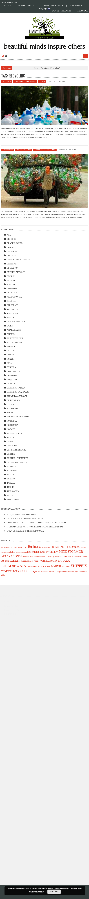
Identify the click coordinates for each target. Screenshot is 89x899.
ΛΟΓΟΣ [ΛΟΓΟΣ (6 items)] (47, 566)
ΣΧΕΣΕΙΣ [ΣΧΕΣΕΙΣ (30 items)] (26, 571)
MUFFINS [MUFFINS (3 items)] (26, 556)
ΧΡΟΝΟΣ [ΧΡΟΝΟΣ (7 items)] (53, 571)
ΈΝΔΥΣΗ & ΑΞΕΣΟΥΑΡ (17, 396)
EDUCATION (12, 268)
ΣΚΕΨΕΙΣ (11, 454)
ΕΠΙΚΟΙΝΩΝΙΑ (76, 6)
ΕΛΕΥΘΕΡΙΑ (82, 11)
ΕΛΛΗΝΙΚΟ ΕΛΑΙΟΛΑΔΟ (18, 392)
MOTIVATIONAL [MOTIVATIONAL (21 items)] (12, 556)
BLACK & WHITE (15, 243)
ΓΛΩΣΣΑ (10, 355)
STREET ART (12, 305)
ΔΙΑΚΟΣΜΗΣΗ (13, 371)
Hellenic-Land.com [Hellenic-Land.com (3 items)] (21, 552)
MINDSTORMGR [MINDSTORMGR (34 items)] (71, 551)
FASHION (11, 276)
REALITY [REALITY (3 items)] (44, 556)
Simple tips (11, 301)
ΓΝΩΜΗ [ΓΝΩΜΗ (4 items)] (30, 561)
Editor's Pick (8, 150)
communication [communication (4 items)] (45, 547)
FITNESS (11, 280)
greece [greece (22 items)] (75, 546)
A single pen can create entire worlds (21, 514)
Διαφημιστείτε (12, 379)
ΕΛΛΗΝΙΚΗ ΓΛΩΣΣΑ (16, 388)
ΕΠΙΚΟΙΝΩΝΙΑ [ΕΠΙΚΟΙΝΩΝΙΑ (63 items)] (13, 566)
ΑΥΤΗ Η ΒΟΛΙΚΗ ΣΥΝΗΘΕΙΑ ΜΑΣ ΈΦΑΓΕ (26, 518)
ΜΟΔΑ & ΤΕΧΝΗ (14, 433)
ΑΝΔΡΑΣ (11, 334)
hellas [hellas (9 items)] (12, 552)
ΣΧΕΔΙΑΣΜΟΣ (13, 470)
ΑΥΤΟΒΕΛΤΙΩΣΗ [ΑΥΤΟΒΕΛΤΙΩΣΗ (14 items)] (10, 560)
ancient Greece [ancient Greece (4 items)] (22, 547)
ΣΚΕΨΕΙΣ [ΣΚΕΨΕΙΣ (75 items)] (79, 566)
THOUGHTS (12, 309)
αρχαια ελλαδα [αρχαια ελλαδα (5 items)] (62, 572)
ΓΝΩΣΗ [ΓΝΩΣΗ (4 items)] (36, 561)
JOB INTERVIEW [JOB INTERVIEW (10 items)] (49, 552)
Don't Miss (11, 255)
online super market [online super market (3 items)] (35, 556)
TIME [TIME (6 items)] (64, 556)
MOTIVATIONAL (14, 297)
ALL (9, 235)
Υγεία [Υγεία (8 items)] (35, 571)
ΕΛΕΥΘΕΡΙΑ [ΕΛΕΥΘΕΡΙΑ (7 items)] (51, 561)
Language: (44, 9)
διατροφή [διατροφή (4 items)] (71, 572)
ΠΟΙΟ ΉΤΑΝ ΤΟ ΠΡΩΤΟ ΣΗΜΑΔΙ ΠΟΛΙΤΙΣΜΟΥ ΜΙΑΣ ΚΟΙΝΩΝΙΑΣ (36, 523)
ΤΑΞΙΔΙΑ (11, 483)
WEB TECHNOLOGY (16, 322)
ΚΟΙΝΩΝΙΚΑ (12, 425)
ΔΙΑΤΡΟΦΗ (12, 375)
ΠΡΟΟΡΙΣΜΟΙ (13, 446)
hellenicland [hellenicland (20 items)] (34, 551)
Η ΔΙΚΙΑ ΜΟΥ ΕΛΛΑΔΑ (53, 6)
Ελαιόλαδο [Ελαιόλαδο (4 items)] (30, 566)
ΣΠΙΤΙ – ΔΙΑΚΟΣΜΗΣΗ (17, 462)
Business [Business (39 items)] (34, 546)
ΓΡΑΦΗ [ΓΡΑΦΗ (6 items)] (43, 561)
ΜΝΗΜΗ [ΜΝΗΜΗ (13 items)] (56, 566)
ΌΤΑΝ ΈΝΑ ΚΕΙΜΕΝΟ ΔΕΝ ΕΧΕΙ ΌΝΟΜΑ (25, 531)
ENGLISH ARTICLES (16, 272)
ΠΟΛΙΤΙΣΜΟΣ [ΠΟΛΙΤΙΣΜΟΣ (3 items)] (65, 566)
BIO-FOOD (11, 239)
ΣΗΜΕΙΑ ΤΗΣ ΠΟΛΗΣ (16, 450)
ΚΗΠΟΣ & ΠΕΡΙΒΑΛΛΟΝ (18, 417)
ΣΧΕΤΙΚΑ (11, 479)
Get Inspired (12, 289)
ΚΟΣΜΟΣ (11, 429)
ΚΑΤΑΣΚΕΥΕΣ (13, 408)
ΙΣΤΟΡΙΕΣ (11, 404)
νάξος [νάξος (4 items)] (76, 572)
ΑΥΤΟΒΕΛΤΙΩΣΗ (14, 342)
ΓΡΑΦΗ (10, 363)
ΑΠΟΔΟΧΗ (54, 892)
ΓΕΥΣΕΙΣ (11, 351)
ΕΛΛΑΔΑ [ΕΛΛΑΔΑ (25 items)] (64, 560)
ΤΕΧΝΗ (10, 487)
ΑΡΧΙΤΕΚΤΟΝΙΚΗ (15, 338)
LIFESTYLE (12, 293)
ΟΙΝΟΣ (10, 441)
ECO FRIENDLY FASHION (18, 260)
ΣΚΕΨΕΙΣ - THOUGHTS (25, 81)
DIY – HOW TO (13, 251)
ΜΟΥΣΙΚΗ (11, 437)
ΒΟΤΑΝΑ (11, 346)
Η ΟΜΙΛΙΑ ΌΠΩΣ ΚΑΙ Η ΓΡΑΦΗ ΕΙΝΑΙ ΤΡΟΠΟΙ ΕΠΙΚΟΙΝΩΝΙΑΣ (35, 527)
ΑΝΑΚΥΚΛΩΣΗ (24, 150)
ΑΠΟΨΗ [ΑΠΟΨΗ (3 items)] (84, 556)
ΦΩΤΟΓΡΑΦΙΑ (13, 499)
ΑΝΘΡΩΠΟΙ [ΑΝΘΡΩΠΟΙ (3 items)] (77, 556)
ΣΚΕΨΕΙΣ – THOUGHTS (61, 11)
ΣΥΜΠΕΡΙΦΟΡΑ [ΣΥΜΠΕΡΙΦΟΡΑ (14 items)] (10, 571)
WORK (10, 326)
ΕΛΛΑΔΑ (7, 81)
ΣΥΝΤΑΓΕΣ (12, 466)
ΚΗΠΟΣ (10, 413)
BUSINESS (11, 247)
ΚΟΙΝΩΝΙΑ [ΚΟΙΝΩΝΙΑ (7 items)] (39, 566)
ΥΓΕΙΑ (42, 81)
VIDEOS (10, 317)
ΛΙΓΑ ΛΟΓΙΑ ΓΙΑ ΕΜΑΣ (27, 6)
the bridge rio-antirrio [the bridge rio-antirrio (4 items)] (55, 556)
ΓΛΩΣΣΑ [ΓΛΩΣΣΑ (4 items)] (24, 561)
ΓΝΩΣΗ (10, 359)
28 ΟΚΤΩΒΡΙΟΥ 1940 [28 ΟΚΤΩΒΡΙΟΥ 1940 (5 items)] (9, 547)
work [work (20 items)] (70, 556)
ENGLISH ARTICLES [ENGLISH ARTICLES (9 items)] (61, 547)
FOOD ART (12, 284)
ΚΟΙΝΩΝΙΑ (12, 421)
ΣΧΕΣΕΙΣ (11, 475)
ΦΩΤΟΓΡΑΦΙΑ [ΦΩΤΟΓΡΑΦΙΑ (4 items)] (43, 572)
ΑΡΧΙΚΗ (7, 6)
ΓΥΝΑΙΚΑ (11, 367)
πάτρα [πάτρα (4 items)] (81, 572)
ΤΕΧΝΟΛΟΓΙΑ (13, 491)
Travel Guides (12, 313)
